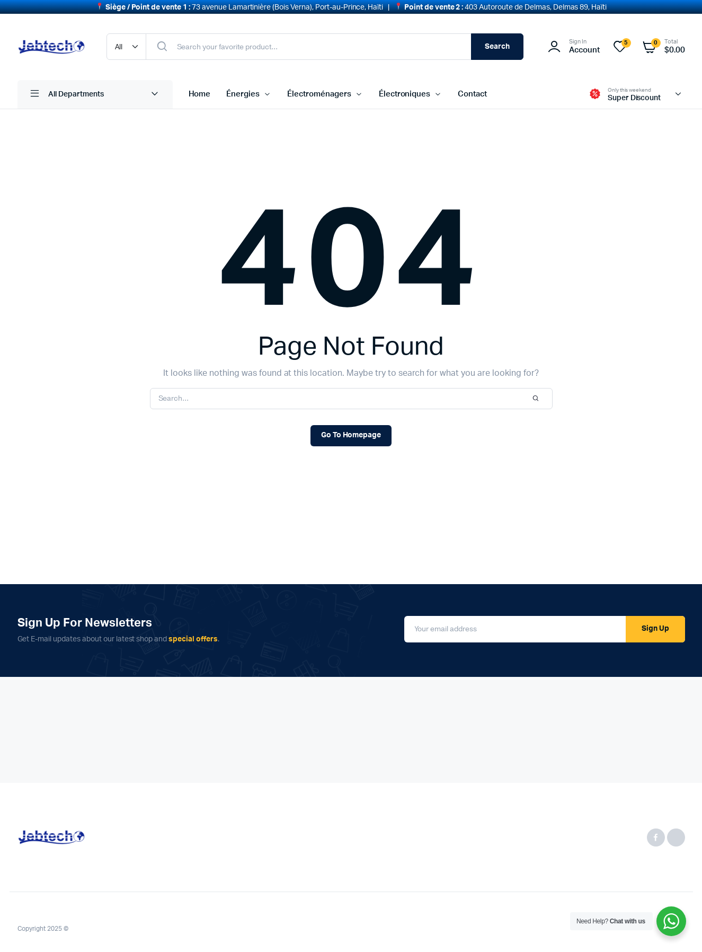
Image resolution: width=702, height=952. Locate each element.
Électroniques (405, 89)
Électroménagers (319, 89)
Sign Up (655, 623)
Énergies (243, 89)
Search (497, 41)
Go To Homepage (351, 430)
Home (200, 89)
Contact (472, 89)
